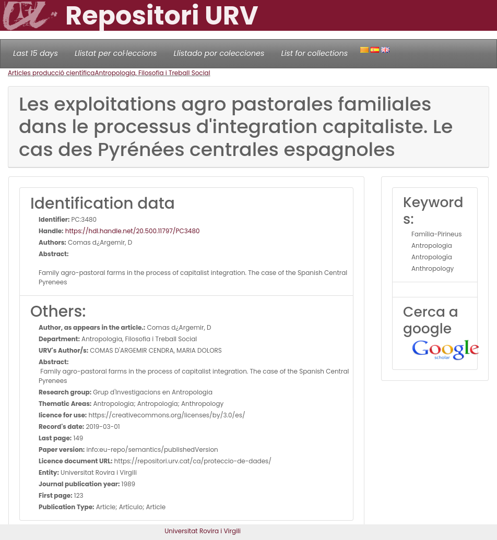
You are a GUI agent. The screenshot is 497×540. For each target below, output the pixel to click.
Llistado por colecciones (219, 53)
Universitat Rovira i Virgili (202, 530)
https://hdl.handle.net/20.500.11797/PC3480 (132, 230)
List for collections (314, 53)
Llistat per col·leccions (116, 53)
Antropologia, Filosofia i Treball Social (152, 72)
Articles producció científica (51, 72)
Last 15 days (35, 53)
